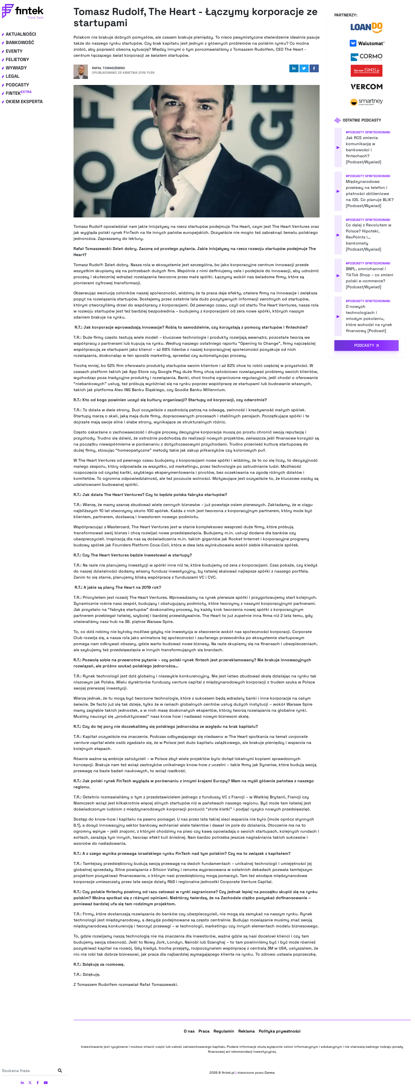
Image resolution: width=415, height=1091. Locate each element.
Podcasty (17, 85)
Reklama (246, 1031)
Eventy (14, 51)
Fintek (19, 93)
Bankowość (20, 42)
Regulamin (224, 1031)
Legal (13, 76)
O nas (189, 1031)
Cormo (270, 1073)
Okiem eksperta (24, 102)
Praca (204, 1031)
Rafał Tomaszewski (108, 68)
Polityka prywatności (280, 1031)
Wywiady (16, 68)
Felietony (17, 59)
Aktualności (21, 34)
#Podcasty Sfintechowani (368, 132)
